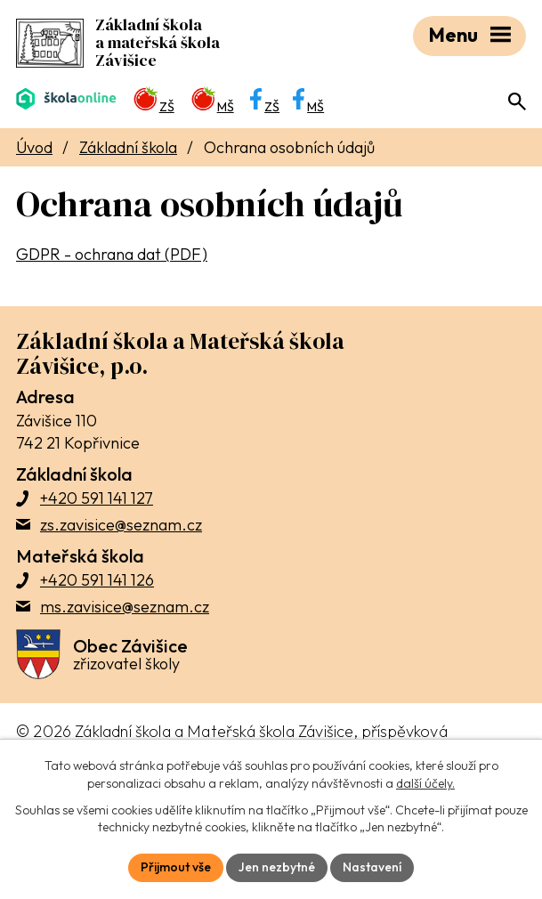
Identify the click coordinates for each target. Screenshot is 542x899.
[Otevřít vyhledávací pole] (517, 101)
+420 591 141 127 (96, 498)
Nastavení (372, 867)
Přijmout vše (176, 867)
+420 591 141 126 (97, 580)
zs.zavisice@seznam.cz (121, 524)
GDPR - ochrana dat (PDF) (111, 254)
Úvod (34, 147)
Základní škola (128, 147)
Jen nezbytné (277, 867)
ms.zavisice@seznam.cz (124, 606)
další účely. (425, 783)
